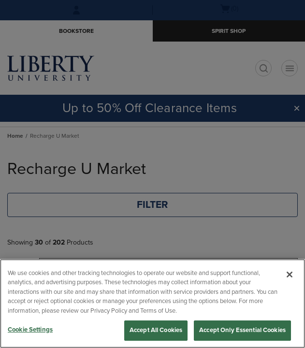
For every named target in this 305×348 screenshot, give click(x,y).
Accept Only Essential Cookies (242, 330)
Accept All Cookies (156, 330)
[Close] (289, 274)
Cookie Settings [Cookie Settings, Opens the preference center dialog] (30, 330)
